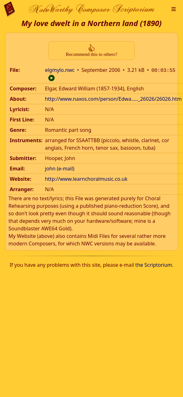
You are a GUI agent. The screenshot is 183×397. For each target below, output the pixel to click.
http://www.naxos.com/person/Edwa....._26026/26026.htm (113, 98)
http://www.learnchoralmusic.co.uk (86, 178)
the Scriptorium (153, 264)
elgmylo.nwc (59, 70)
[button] (173, 9)
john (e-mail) (59, 167)
